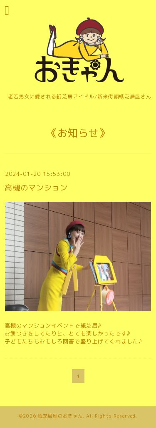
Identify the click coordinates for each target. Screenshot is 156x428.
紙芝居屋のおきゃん (60, 416)
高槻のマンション (36, 188)
